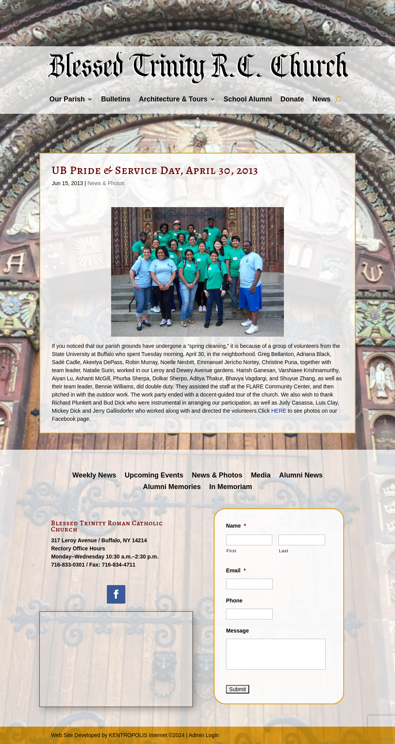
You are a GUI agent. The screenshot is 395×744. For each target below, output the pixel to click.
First (231, 550)
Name (236, 526)
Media (260, 475)
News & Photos (106, 183)
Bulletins (115, 99)
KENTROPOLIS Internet (138, 735)
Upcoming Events (154, 475)
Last (283, 550)
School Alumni (248, 99)
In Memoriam (230, 487)
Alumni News (300, 475)
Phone (234, 600)
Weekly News (94, 475)
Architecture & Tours (173, 99)
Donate (292, 99)
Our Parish (67, 99)
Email (236, 570)
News (321, 99)
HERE (278, 411)
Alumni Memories (172, 487)
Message (237, 631)
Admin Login (204, 735)
